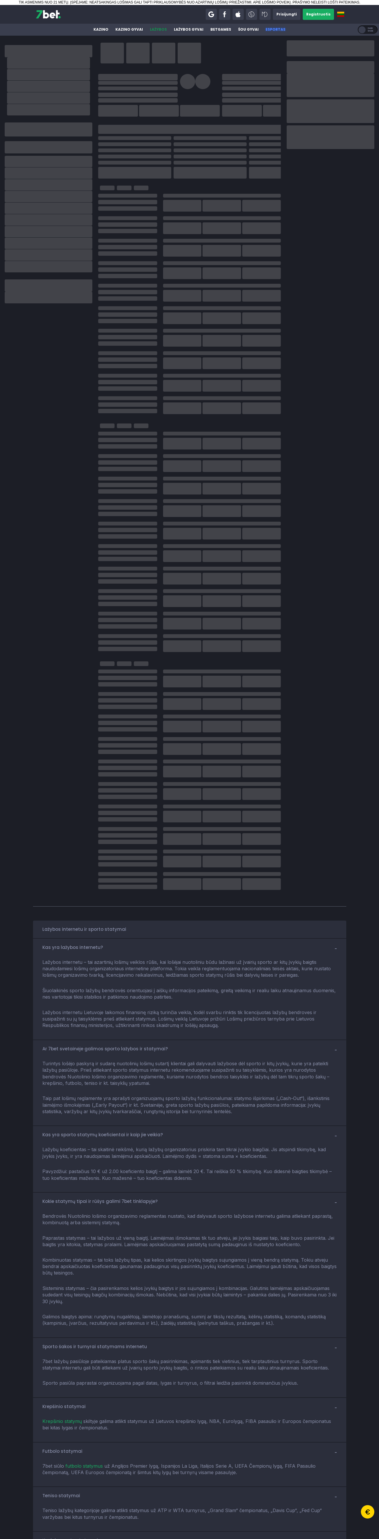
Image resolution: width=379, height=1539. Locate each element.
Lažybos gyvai (188, 29)
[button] (211, 14)
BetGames (220, 29)
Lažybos (158, 29)
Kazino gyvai (129, 29)
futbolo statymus (84, 1466)
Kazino (101, 29)
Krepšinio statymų (62, 1421)
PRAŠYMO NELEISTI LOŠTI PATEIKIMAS (326, 2)
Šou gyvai (248, 29)
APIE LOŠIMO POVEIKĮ (272, 2)
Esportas (275, 29)
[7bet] (48, 14)
